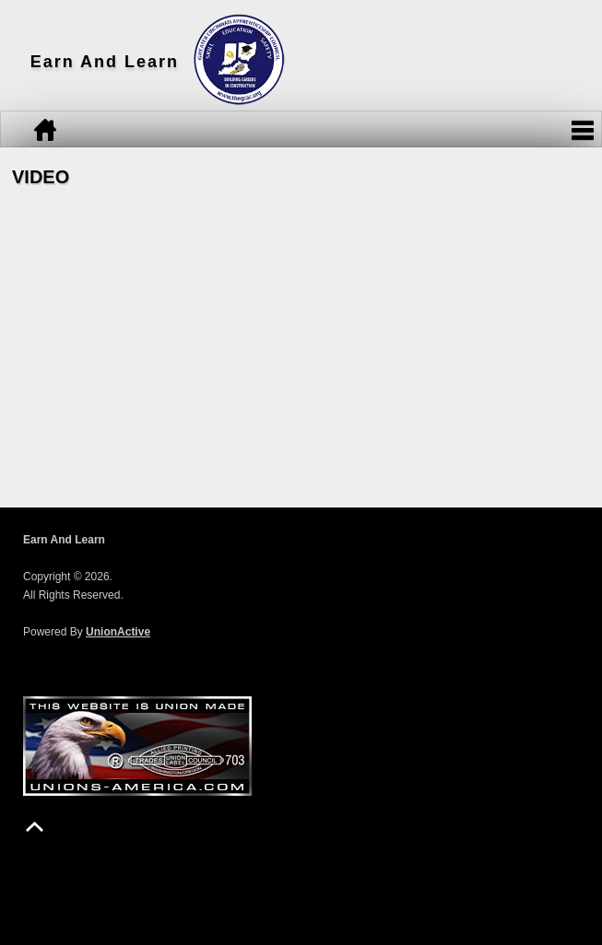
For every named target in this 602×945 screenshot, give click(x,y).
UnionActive (118, 631)
